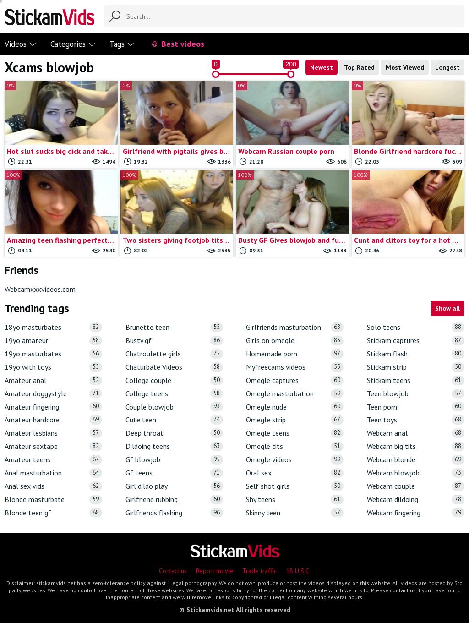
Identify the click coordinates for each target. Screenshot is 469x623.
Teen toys (415, 420)
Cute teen (174, 420)
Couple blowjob (174, 406)
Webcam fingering (415, 513)
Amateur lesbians (53, 433)
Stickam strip (415, 367)
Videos (21, 44)
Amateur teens (53, 460)
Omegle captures (295, 380)
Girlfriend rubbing (174, 499)
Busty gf (174, 340)
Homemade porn (295, 354)
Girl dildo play (174, 486)
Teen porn (415, 406)
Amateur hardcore (53, 420)
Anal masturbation (53, 473)
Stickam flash (415, 354)
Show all (447, 308)
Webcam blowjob (415, 473)
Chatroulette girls (174, 354)
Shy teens (295, 499)
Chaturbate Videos (174, 367)
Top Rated (359, 67)
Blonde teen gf (53, 513)
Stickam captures (415, 340)
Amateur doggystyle (53, 394)
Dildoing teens (174, 446)
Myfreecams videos (295, 367)
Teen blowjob (415, 394)
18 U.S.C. (298, 571)
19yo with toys (53, 367)
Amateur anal (53, 380)
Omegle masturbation (295, 394)
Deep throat (174, 433)
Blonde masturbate (53, 499)
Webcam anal (415, 433)
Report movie (214, 571)
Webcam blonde (415, 460)
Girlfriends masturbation (295, 327)
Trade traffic (259, 571)
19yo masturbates (53, 354)
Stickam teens (415, 380)
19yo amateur (53, 340)
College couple (174, 380)
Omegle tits (295, 446)
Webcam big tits (415, 446)
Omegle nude (295, 406)
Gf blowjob (174, 460)
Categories (73, 44)
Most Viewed (405, 67)
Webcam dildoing (415, 499)
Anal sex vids (53, 486)
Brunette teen (174, 327)
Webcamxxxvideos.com (40, 289)
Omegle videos (295, 460)
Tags (122, 44)
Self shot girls (295, 486)
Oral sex (295, 473)
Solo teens (415, 327)
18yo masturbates (53, 327)
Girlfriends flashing (174, 513)
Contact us (173, 571)
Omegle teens (295, 433)
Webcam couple (415, 486)
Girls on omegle (295, 340)
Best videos (177, 43)
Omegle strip (295, 420)
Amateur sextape (53, 446)
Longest (447, 67)
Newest (321, 67)
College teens (174, 394)
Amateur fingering (53, 406)
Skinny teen (295, 513)
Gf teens (174, 473)
